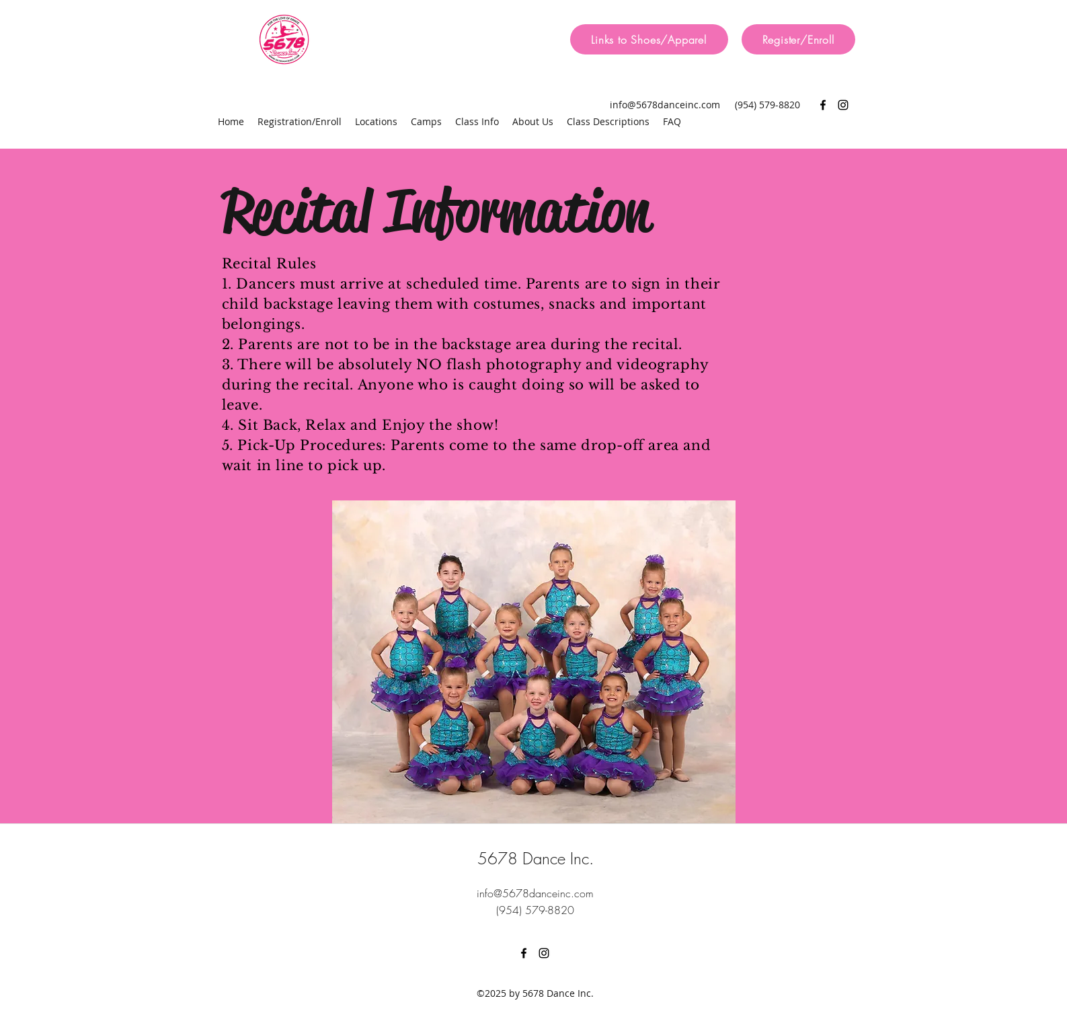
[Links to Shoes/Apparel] (649, 39)
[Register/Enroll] (798, 39)
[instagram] (843, 105)
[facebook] (823, 105)
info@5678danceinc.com (665, 104)
